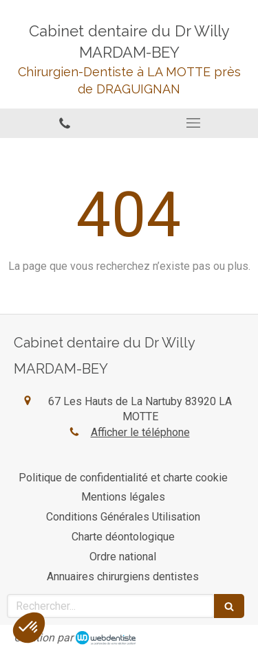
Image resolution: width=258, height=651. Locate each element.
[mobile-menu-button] (194, 123)
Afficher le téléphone (140, 432)
